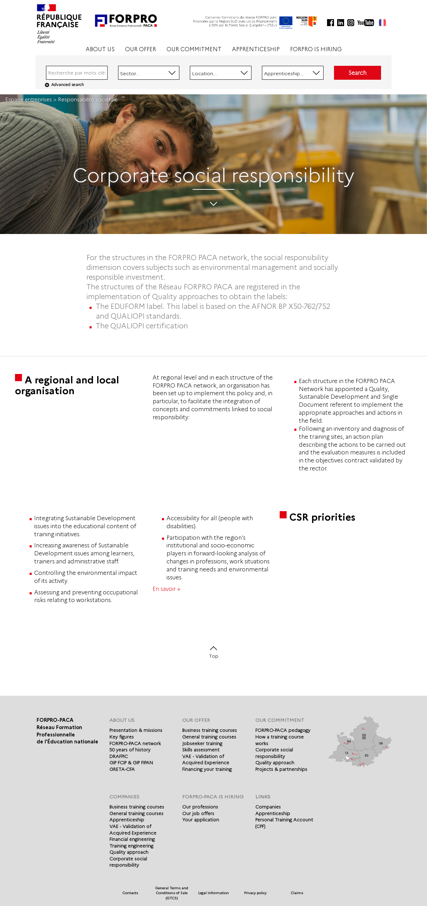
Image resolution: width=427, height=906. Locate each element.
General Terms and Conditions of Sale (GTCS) (171, 893)
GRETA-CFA (122, 769)
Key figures (121, 737)
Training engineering (131, 846)
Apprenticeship (126, 819)
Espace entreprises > (31, 99)
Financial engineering (132, 839)
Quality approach (274, 762)
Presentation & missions (135, 730)
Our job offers (198, 813)
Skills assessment (200, 749)
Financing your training (207, 769)
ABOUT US (100, 49)
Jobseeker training (202, 743)
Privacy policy (255, 893)
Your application (200, 819)
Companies (268, 807)
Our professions (200, 807)
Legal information (213, 893)
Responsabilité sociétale (88, 99)
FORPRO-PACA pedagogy (282, 730)
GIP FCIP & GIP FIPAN (131, 762)
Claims (297, 893)
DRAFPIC (118, 756)
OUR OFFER (140, 49)
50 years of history (129, 749)
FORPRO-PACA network (135, 743)
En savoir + (166, 589)
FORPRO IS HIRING (316, 49)
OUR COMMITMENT (194, 49)
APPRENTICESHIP (256, 49)
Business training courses (209, 730)
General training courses (209, 737)
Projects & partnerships (281, 769)
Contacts (130, 893)
